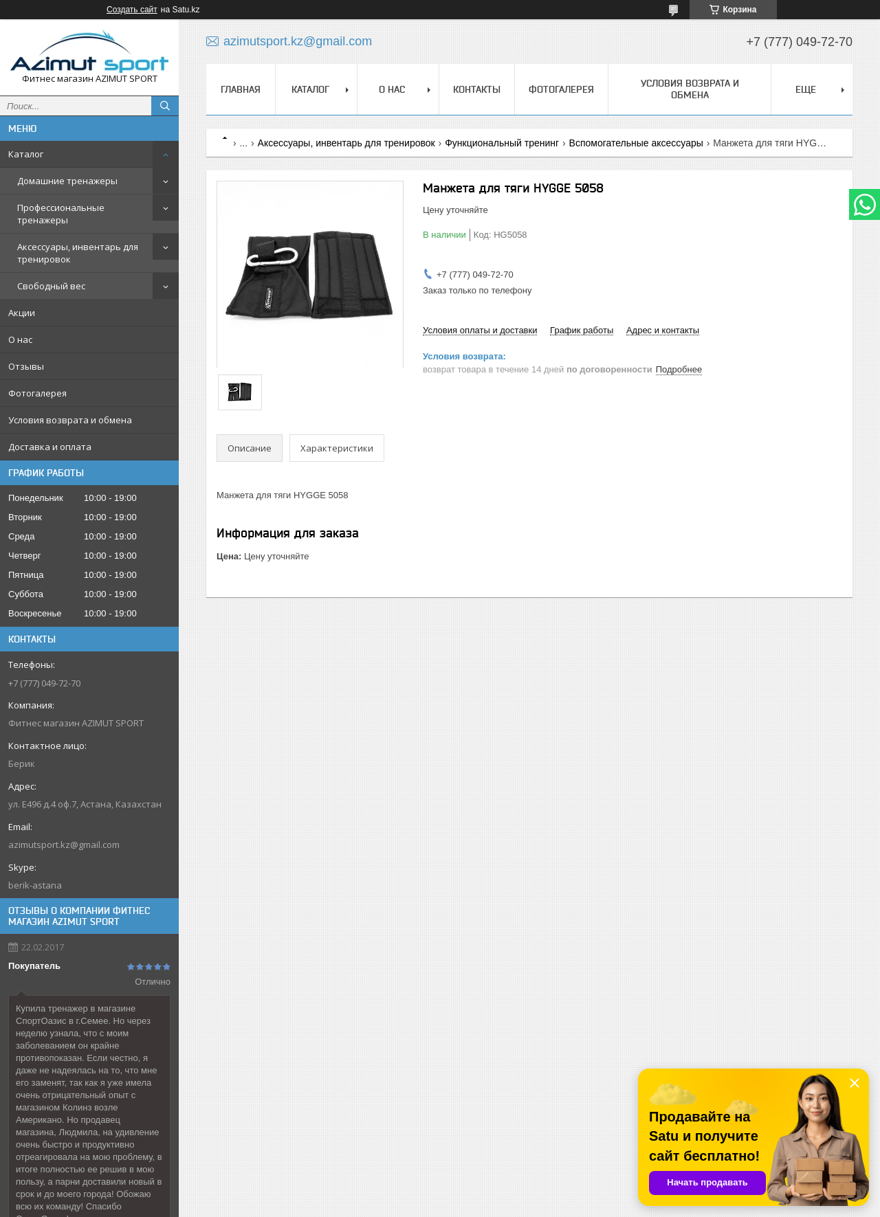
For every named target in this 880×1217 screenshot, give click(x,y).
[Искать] (165, 106)
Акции (21, 312)
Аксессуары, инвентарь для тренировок (77, 253)
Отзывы (26, 366)
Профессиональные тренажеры (60, 213)
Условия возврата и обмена (70, 420)
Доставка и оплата (49, 446)
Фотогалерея (37, 393)
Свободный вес (51, 286)
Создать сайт (132, 9)
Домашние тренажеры (67, 181)
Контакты (476, 89)
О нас (20, 339)
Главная (241, 89)
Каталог (25, 154)
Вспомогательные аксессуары (636, 142)
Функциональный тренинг (502, 142)
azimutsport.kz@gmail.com (64, 844)
